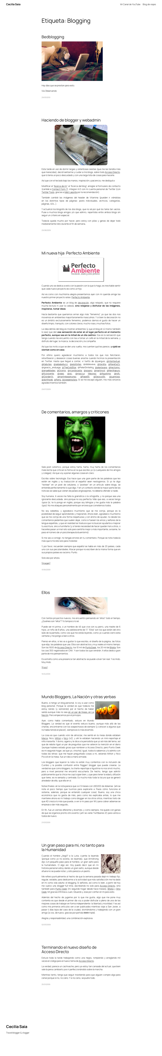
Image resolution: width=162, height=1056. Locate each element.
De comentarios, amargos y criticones (75, 412)
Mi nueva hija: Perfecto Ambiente (71, 253)
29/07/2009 (46, 389)
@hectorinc (114, 367)
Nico (66, 738)
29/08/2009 (46, 230)
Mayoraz (92, 373)
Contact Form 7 (59, 189)
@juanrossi (114, 376)
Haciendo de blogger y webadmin (71, 120)
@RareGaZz (114, 364)
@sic (69, 373)
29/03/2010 (46, 97)
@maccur (79, 373)
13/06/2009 (46, 569)
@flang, (57, 379)
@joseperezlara (69, 379)
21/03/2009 (46, 822)
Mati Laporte (71, 192)
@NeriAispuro (113, 370)
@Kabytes (46, 364)
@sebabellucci (61, 364)
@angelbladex (48, 370)
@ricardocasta (75, 370)
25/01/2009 (46, 984)
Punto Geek (61, 888)
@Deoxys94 (99, 376)
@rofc (117, 373)
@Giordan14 (47, 376)
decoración (83, 302)
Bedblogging (53, 37)
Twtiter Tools (48, 192)
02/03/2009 (46, 924)
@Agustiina (105, 373)
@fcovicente (48, 373)
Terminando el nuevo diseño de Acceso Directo (69, 949)
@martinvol (99, 370)
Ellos (46, 592)
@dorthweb (47, 379)
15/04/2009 (46, 674)
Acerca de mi (60, 186)
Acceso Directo (112, 172)
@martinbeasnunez (66, 376)
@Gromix (61, 370)
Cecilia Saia (13, 4)
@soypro (88, 370)
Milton (58, 738)
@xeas (60, 373)
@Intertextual (113, 361)
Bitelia (113, 647)
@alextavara (101, 367)
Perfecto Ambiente (81, 297)
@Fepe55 (84, 376)
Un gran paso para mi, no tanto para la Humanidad (73, 847)
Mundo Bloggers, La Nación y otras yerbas (79, 697)
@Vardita (101, 364)
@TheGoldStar (69, 367)
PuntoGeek (90, 647)
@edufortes (75, 364)
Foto (44, 667)
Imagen (46, 563)
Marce (45, 738)
